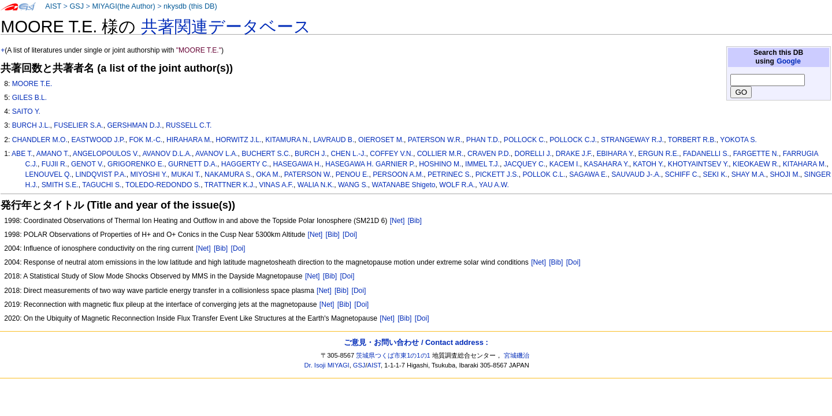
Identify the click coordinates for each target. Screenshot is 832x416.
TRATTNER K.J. (230, 185)
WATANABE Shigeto (404, 185)
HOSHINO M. (440, 164)
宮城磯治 (516, 355)
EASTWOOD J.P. (98, 140)
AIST (53, 6)
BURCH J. (311, 154)
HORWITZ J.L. (238, 140)
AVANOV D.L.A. (167, 154)
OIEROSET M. (381, 140)
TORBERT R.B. (692, 140)
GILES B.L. (29, 98)
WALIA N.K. (316, 185)
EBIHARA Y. (615, 154)
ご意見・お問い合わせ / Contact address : (416, 342)
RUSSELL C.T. (189, 125)
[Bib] (415, 221)
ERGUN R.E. (658, 154)
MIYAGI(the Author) (123, 6)
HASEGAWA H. (297, 164)
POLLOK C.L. (543, 174)
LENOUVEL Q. (48, 174)
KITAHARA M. (805, 164)
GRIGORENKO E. (135, 164)
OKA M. (268, 174)
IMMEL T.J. (482, 164)
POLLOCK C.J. (573, 140)
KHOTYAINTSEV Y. (698, 164)
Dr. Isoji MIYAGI (327, 365)
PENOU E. (352, 174)
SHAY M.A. (748, 174)
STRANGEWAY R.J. (632, 140)
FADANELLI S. (706, 154)
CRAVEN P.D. (489, 154)
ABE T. (22, 154)
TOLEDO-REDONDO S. (162, 185)
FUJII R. (54, 164)
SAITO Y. (26, 111)
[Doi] (350, 235)
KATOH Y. (648, 164)
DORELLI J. (533, 154)
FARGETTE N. (756, 154)
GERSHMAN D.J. (134, 125)
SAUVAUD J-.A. (636, 174)
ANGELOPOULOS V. (106, 154)
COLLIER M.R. (440, 154)
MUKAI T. (185, 174)
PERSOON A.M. (398, 174)
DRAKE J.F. (574, 154)
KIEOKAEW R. (756, 164)
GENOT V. (87, 164)
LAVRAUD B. (333, 140)
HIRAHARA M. (189, 140)
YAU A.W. (494, 185)
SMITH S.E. (60, 185)
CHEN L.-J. (348, 154)
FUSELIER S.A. (78, 125)
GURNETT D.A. (192, 164)
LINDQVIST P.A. (101, 174)
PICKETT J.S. (497, 174)
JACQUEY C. (524, 164)
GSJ (76, 6)
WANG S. (353, 185)
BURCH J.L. (31, 125)
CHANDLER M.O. (40, 140)
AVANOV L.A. (216, 154)
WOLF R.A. (457, 185)
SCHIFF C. (682, 174)
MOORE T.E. (32, 84)
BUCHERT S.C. (266, 154)
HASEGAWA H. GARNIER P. (370, 164)
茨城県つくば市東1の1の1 (393, 355)
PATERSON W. (308, 174)
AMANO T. (52, 154)
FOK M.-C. (145, 140)
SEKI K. (715, 174)
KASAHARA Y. (606, 164)
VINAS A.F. (276, 185)
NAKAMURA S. (228, 174)
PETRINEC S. (449, 174)
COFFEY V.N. (391, 154)
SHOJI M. (785, 174)
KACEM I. (564, 164)
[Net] (397, 221)
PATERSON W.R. (435, 140)
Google (789, 61)
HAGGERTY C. (245, 164)
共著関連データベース (226, 26)
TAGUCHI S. (101, 185)
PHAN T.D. (483, 140)
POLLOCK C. (525, 140)
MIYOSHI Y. (149, 174)
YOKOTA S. (738, 140)
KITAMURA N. (287, 140)
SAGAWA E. (588, 174)
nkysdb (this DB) (190, 6)
